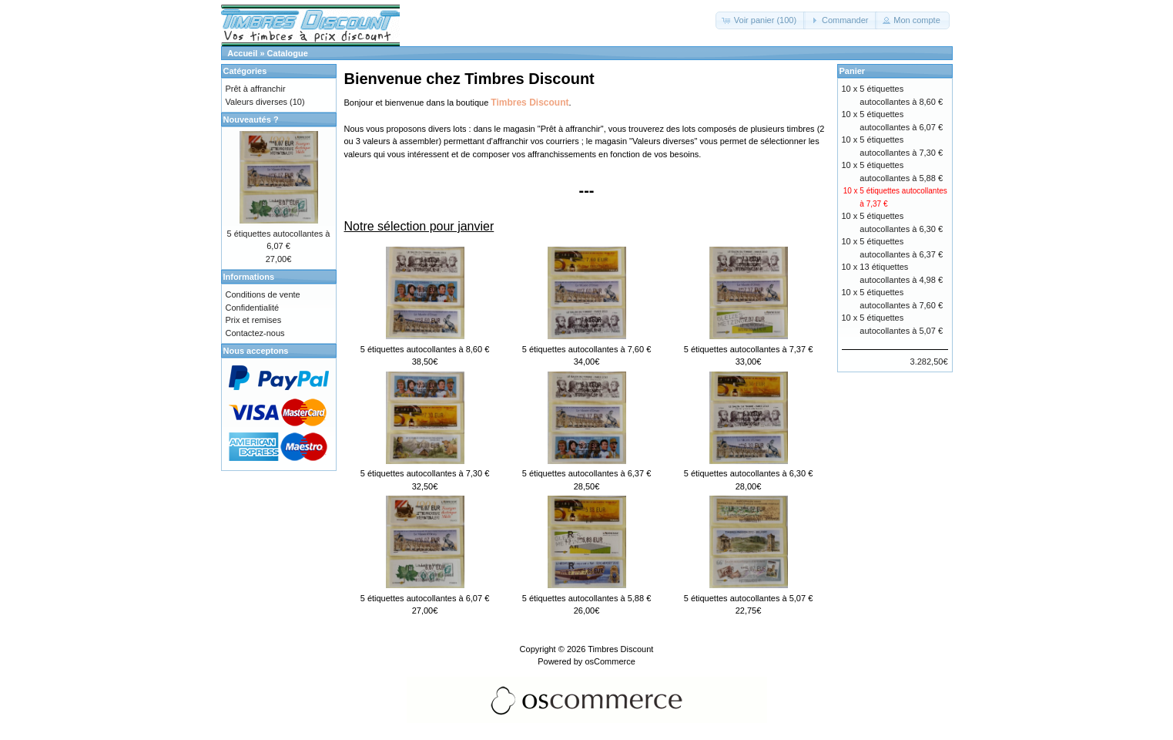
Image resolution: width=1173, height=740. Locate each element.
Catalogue (287, 53)
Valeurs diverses (663, 141)
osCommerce (610, 661)
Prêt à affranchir (571, 128)
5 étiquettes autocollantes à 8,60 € (425, 349)
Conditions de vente (263, 294)
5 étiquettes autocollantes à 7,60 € (587, 349)
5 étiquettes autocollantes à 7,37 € (748, 349)
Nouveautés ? (251, 119)
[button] (761, 20)
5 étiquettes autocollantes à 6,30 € (748, 473)
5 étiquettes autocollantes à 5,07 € (748, 598)
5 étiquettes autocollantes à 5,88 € (587, 598)
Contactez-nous (255, 333)
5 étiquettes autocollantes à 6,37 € (587, 473)
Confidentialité (253, 307)
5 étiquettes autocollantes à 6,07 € (425, 598)
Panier (853, 71)
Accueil (242, 53)
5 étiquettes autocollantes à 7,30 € (425, 473)
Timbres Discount (620, 649)
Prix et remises (254, 320)
